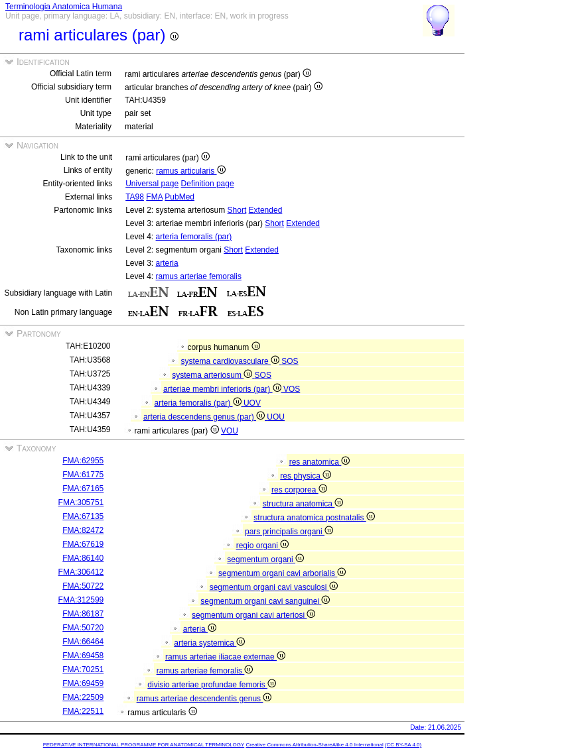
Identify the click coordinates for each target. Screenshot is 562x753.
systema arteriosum (213, 375)
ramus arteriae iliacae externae (225, 657)
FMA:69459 (83, 683)
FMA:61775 (83, 474)
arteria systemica (209, 643)
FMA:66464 (83, 641)
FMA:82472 (83, 530)
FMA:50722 (83, 586)
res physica (305, 476)
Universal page (151, 183)
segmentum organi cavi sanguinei (265, 601)
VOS (291, 389)
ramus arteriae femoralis (199, 276)
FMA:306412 (81, 572)
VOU (229, 430)
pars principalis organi (289, 531)
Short (237, 210)
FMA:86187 (83, 613)
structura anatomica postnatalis (313, 517)
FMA (154, 197)
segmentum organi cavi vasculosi (274, 587)
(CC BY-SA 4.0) (403, 745)
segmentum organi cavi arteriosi (253, 615)
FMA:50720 (83, 627)
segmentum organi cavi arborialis (282, 573)
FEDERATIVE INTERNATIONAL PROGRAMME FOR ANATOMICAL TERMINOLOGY (143, 745)
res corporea (299, 489)
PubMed (179, 197)
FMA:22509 (83, 697)
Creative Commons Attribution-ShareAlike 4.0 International (314, 745)
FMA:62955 (83, 460)
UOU (276, 417)
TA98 (134, 197)
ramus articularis (190, 171)
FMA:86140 (83, 558)
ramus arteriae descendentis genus (204, 698)
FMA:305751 (81, 502)
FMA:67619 (83, 544)
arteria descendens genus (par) (205, 417)
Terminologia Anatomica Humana (63, 6)
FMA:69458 (83, 655)
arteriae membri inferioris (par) (223, 389)
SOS (289, 361)
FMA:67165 (83, 488)
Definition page (207, 183)
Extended (266, 210)
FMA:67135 (83, 516)
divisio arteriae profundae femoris (211, 684)
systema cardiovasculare (231, 361)
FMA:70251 (83, 669)
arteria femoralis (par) (194, 236)
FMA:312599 (81, 600)
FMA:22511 (83, 711)
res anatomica (319, 462)
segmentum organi (265, 559)
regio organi (262, 545)
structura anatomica (303, 503)
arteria (167, 263)
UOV (252, 403)
